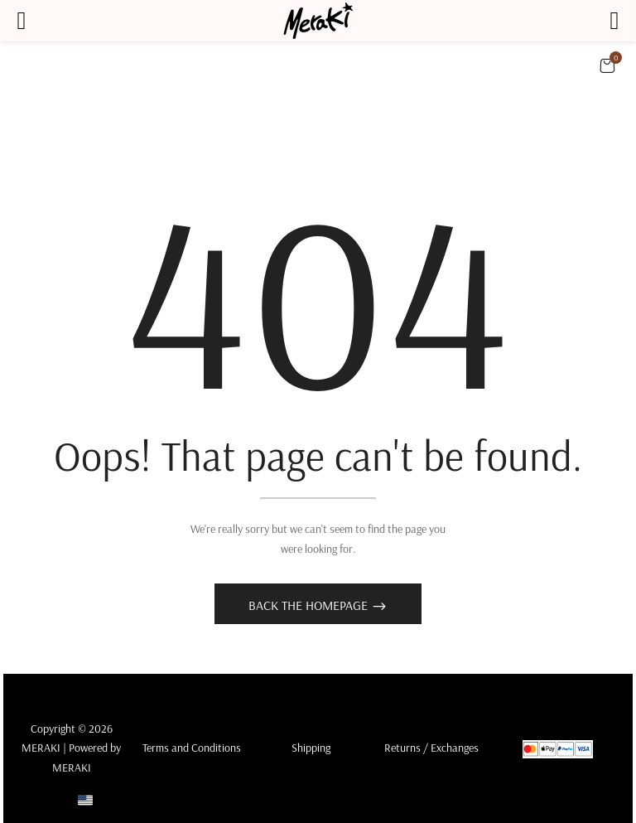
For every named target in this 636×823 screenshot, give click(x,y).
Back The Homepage (309, 605)
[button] (607, 65)
